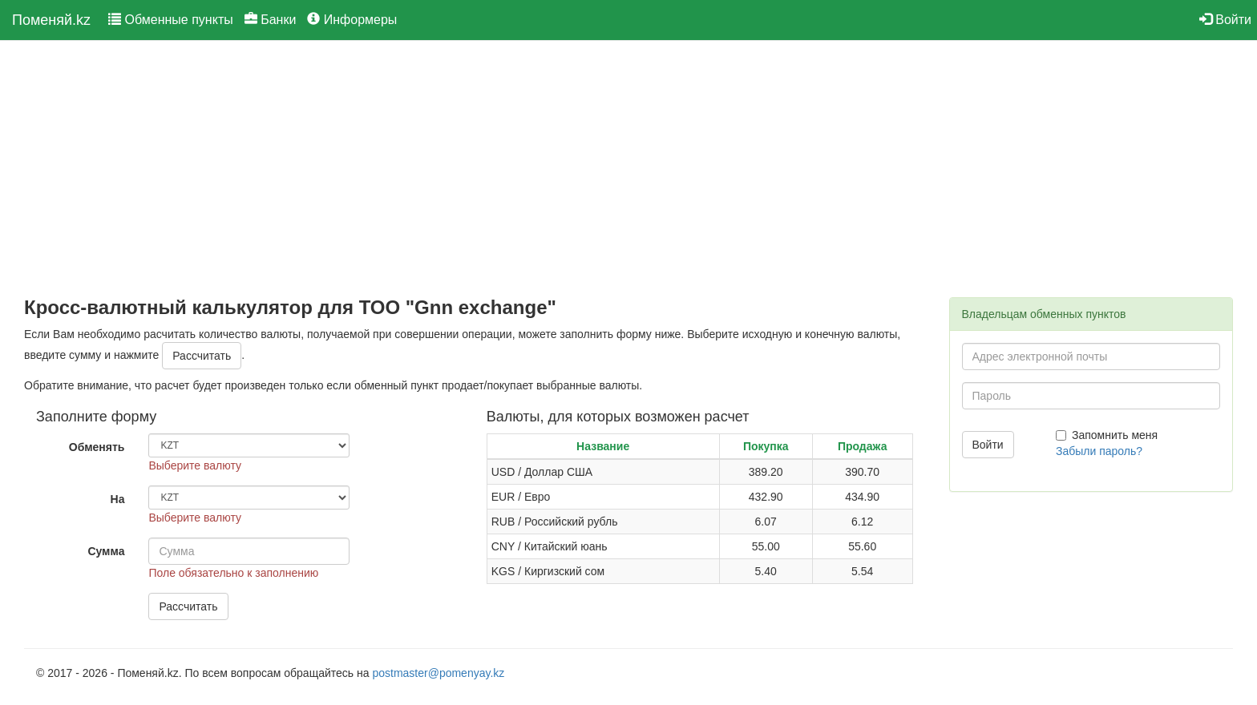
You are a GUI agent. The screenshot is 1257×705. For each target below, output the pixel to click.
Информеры (352, 19)
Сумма (105, 551)
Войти (1225, 19)
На (118, 499)
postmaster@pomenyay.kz (438, 673)
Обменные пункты (170, 19)
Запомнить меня (1107, 435)
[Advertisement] (474, 169)
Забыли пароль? (1099, 451)
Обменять (97, 447)
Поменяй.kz (51, 20)
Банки (271, 19)
